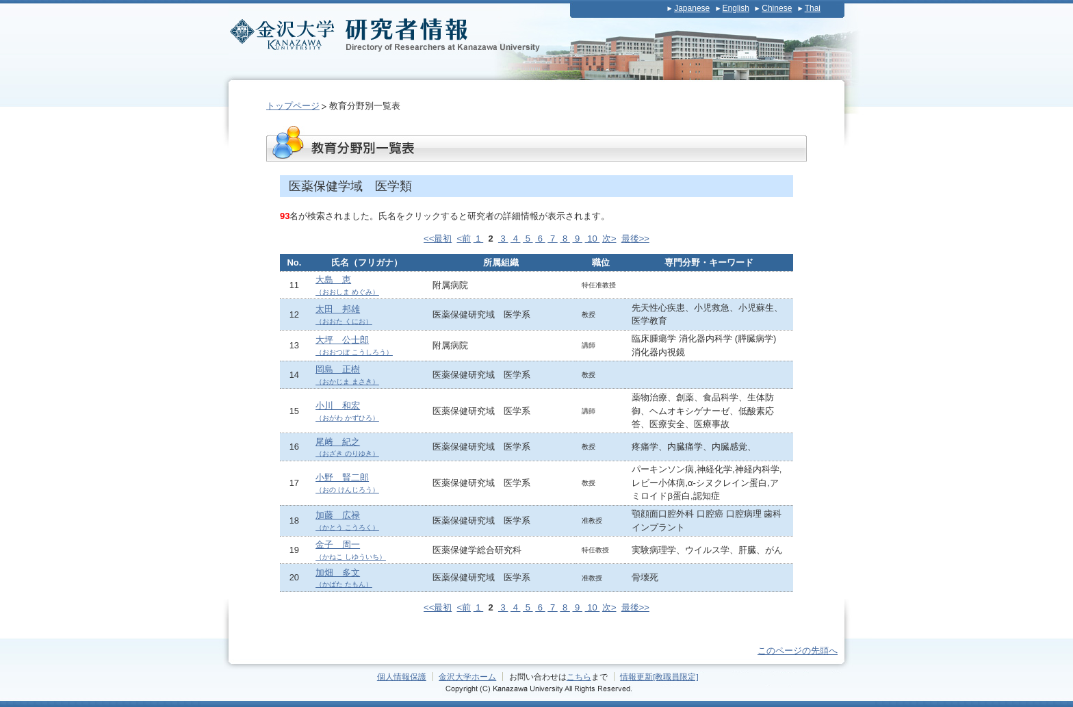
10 (592, 238)
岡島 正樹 (347, 374)
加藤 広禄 (347, 520)
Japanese (692, 8)
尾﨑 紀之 (347, 447)
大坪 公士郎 (354, 345)
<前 (464, 238)
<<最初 (438, 238)
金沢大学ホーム (467, 676)
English (736, 8)
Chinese (777, 8)
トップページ (293, 106)
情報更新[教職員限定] (659, 676)
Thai (812, 8)
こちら (579, 676)
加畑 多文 (343, 578)
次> (609, 238)
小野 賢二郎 (347, 482)
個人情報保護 (401, 676)
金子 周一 (350, 550)
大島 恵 (347, 285)
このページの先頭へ (798, 650)
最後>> (635, 238)
